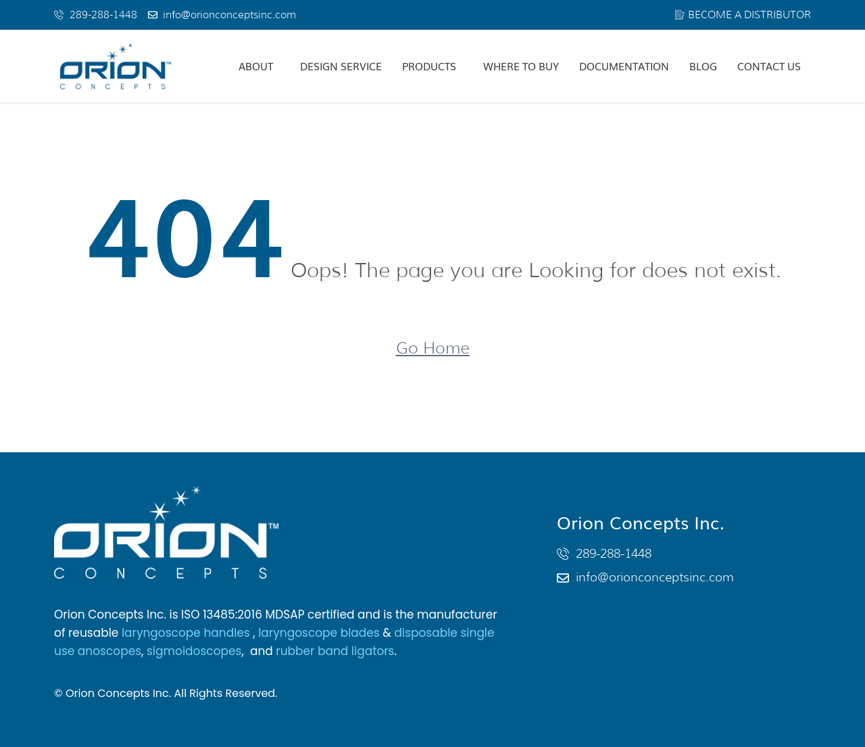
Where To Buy (521, 65)
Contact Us (769, 65)
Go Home (433, 348)
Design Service (341, 65)
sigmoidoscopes (194, 651)
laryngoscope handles (187, 633)
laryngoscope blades (319, 633)
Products (429, 65)
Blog (703, 65)
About (256, 65)
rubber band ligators (335, 651)
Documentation (624, 65)
